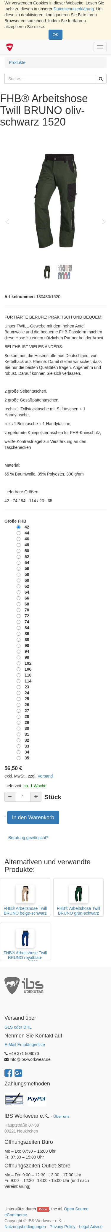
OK (55, 34)
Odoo (43, 1209)
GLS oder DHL (18, 1027)
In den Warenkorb (33, 817)
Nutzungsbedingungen (25, 1226)
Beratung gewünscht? (28, 837)
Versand (45, 776)
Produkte (17, 62)
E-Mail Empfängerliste (24, 1044)
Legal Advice (90, 1226)
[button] (9, 218)
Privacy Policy (62, 1226)
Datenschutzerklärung (74, 9)
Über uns (61, 1116)
